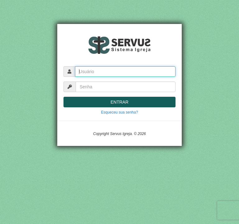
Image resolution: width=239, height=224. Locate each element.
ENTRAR (119, 102)
